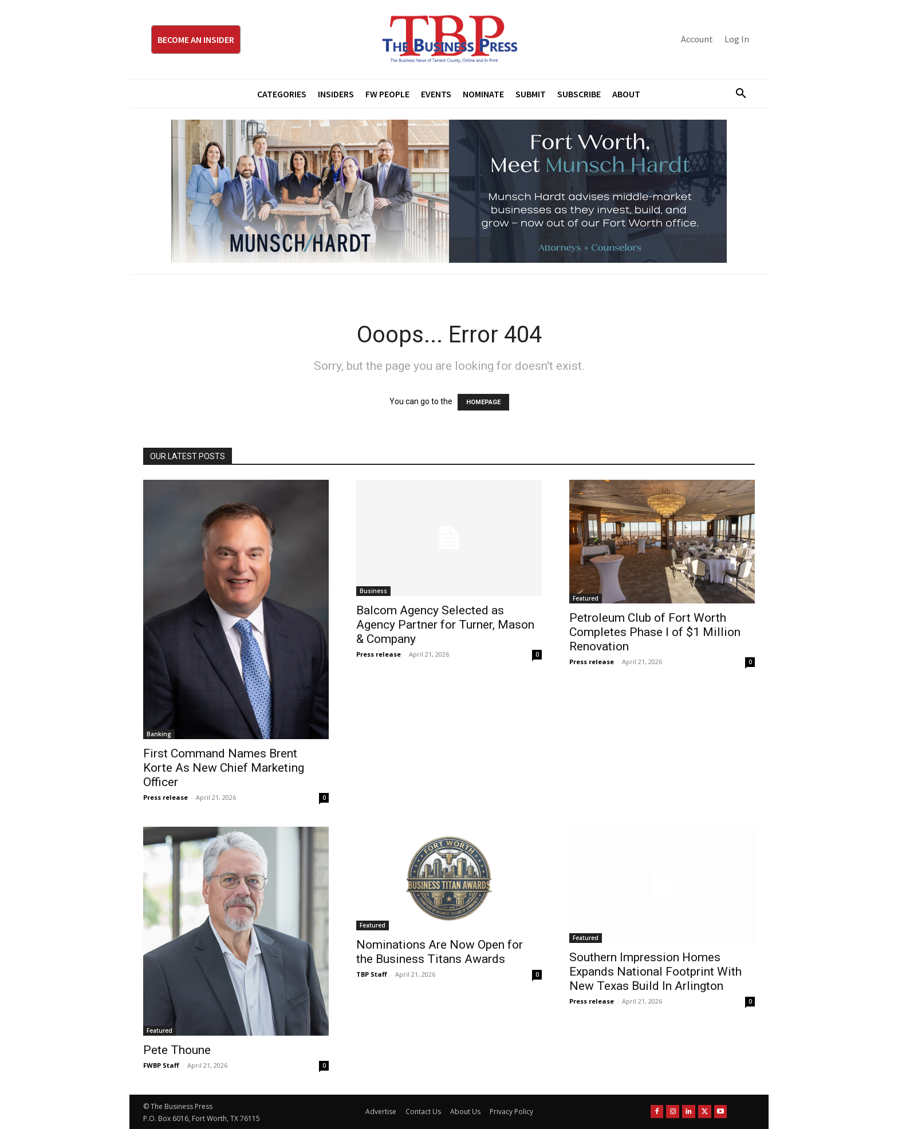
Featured (585, 598)
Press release (165, 797)
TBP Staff (371, 974)
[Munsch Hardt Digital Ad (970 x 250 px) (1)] (449, 191)
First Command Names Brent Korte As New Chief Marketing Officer (223, 768)
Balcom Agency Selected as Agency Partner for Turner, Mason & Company (445, 624)
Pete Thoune (177, 1050)
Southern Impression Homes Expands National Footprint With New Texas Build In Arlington (655, 971)
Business (373, 591)
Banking (159, 734)
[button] (736, 94)
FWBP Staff (161, 1065)
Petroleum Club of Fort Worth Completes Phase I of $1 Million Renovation (655, 632)
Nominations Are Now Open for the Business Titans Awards (439, 952)
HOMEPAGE (483, 402)
